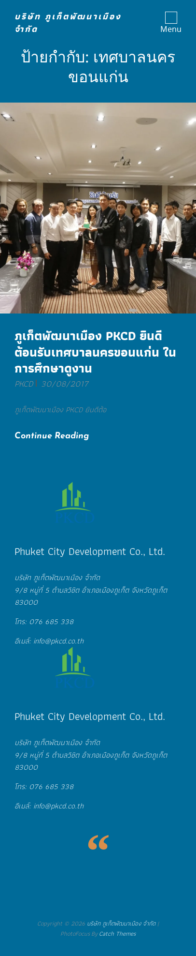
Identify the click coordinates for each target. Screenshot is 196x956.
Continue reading (59, 435)
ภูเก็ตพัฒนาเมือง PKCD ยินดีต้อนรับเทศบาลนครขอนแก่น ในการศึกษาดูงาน (95, 352)
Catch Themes (117, 933)
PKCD (23, 383)
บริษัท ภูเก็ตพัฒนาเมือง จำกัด (68, 22)
